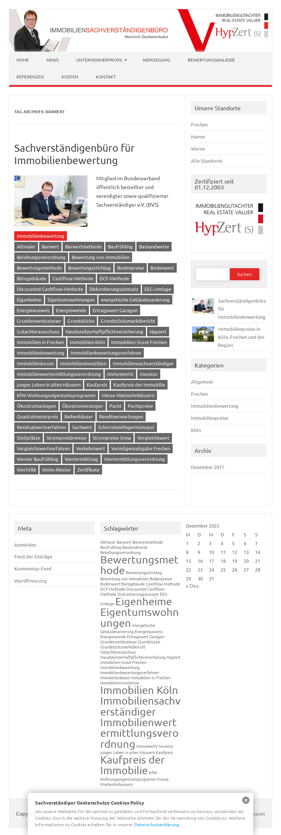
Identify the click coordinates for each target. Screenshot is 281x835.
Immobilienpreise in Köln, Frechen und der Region (241, 337)
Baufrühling (120, 246)
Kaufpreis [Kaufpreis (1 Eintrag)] (164, 752)
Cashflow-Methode (72, 278)
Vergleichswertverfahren (43, 448)
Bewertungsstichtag (89, 268)
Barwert (50, 246)
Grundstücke (80, 321)
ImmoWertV (120, 374)
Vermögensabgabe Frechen (140, 448)
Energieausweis (33, 310)
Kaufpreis (97, 384)
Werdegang (156, 60)
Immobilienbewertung (40, 236)
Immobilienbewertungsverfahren (106, 353)
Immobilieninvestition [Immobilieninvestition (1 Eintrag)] (119, 683)
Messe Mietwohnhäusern (128, 395)
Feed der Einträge (33, 556)
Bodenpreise (130, 268)
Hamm (198, 136)
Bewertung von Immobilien (101, 257)
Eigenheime (29, 299)
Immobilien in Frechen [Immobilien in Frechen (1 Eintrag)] (151, 677)
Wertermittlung (81, 459)
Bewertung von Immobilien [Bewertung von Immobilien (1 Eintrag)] (124, 578)
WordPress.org (30, 580)
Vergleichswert (153, 438)
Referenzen (30, 77)
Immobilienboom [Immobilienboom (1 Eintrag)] (115, 677)
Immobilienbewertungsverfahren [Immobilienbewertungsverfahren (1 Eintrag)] (129, 672)
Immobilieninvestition (83, 363)
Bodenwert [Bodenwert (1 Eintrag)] (110, 584)
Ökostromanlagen (36, 406)
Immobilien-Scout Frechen (139, 342)
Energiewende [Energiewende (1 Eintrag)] (113, 636)
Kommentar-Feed (33, 568)
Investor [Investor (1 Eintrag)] (166, 746)
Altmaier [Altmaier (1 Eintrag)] (108, 542)
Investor (149, 374)
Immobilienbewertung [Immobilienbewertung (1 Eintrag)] (119, 667)
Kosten (69, 77)
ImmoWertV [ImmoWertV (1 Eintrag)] (147, 746)
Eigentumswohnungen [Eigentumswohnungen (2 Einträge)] (139, 617)
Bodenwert (162, 268)
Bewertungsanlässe (211, 60)
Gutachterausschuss (38, 331)
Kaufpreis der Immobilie (139, 384)
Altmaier (26, 246)
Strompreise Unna (112, 438)
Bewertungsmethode (39, 268)
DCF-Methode (114, 278)
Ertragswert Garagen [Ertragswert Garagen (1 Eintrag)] (145, 636)
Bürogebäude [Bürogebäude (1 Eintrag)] (133, 584)
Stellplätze (28, 438)
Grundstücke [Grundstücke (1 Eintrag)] (149, 641)
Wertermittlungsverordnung (134, 459)
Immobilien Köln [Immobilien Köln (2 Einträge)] (139, 690)
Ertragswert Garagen (115, 310)
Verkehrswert (90, 448)
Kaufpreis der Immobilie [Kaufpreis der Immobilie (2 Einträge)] (132, 764)
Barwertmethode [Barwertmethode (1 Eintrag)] (147, 542)
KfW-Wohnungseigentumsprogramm (56, 395)
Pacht (115, 406)
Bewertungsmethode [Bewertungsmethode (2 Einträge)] (139, 564)
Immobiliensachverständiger (143, 363)
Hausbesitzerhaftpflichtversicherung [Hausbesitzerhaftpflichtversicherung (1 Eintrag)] (132, 657)
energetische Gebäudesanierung (135, 299)
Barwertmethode (83, 246)
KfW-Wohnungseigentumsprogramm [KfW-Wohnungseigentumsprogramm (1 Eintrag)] (129, 775)
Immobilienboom (35, 363)
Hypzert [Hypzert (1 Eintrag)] (173, 657)
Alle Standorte (206, 161)
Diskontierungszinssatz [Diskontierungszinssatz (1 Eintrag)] (138, 594)
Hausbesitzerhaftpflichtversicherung (104, 331)
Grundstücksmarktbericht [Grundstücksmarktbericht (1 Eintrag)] (122, 647)
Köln (196, 430)
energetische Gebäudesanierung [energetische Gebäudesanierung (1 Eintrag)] (127, 628)
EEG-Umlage (158, 289)
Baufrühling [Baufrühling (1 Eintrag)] (110, 547)
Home (22, 60)
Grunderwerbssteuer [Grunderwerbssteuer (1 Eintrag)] (118, 641)
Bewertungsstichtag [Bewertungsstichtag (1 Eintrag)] (144, 572)
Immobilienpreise (209, 418)
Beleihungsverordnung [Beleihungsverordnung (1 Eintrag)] (120, 552)
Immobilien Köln (87, 342)
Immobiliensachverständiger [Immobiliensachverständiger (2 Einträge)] (140, 705)
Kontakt (106, 77)
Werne (198, 148)
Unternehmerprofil (99, 60)
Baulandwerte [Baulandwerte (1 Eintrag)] (134, 547)
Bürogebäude (31, 278)
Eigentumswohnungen (71, 299)
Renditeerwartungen (121, 416)
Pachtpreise (140, 406)
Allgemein (202, 381)
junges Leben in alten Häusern (48, 384)
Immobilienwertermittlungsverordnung (59, 374)
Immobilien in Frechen (40, 342)
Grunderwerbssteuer (39, 321)
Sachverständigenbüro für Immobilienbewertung (74, 154)
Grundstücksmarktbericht (128, 321)
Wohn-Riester (56, 469)
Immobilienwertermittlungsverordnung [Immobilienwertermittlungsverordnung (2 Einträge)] (139, 733)
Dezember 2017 (207, 467)
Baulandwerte (154, 246)
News (52, 60)
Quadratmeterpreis (37, 416)
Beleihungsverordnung (41, 257)
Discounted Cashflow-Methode (50, 289)
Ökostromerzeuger (82, 406)
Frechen (199, 124)
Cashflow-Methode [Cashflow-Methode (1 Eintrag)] (163, 584)
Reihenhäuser (78, 416)
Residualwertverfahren (41, 427)
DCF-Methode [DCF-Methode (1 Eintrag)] (112, 589)
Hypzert (158, 331)
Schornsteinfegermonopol (126, 427)
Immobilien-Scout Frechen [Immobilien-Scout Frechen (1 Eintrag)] (123, 662)
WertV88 (26, 469)
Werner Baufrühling (38, 459)
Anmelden (25, 545)
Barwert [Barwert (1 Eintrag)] (124, 542)
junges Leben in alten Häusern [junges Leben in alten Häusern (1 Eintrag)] (127, 752)
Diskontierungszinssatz (113, 289)
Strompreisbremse (66, 438)
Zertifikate (88, 469)
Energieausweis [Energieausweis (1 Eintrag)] (149, 631)
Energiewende (71, 310)
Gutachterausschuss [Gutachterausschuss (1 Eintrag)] (118, 652)
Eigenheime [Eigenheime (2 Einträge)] (143, 601)
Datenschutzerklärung (156, 824)
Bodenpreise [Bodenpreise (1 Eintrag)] (161, 578)
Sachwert (82, 427)
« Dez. (193, 585)
